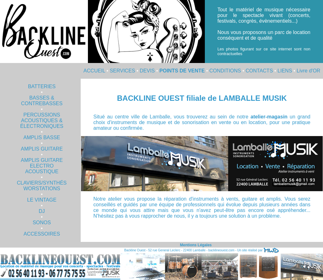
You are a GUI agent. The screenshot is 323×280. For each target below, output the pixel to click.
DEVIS (147, 70)
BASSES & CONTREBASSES (42, 100)
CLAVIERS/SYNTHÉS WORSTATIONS (42, 185)
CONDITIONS (225, 70)
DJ (42, 211)
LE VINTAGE (41, 200)
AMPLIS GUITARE (42, 148)
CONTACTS (259, 70)
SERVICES (122, 70)
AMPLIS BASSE (41, 137)
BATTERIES (42, 86)
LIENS (285, 70)
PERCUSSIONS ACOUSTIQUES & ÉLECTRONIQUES (41, 120)
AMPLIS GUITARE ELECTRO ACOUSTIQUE (42, 165)
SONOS (42, 222)
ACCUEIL (94, 70)
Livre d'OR (308, 70)
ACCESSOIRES (42, 234)
